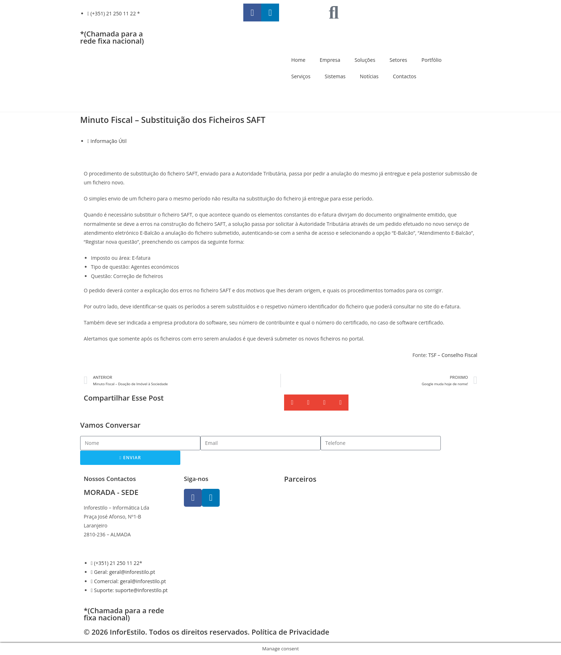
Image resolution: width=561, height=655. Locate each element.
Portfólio (431, 59)
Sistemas (335, 76)
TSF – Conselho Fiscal (452, 355)
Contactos (404, 76)
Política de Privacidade (290, 632)
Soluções (365, 59)
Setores (398, 59)
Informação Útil (109, 141)
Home (298, 59)
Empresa (330, 59)
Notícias (369, 76)
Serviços (301, 76)
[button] (292, 403)
